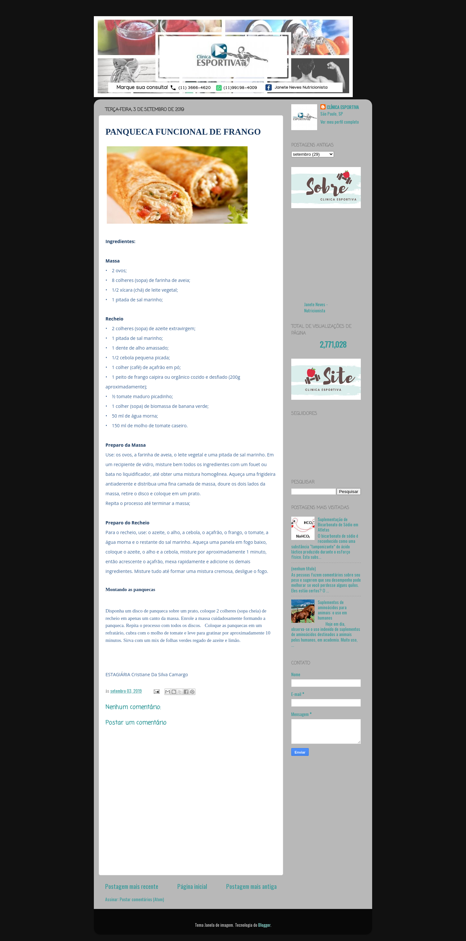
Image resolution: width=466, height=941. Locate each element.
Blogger (264, 925)
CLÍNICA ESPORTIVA (343, 107)
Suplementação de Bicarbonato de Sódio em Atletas (338, 524)
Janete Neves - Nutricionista (316, 307)
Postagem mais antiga (251, 886)
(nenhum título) (303, 568)
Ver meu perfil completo (339, 121)
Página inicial (192, 886)
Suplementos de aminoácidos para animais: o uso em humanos (332, 610)
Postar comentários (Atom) (142, 899)
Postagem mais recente (131, 886)
